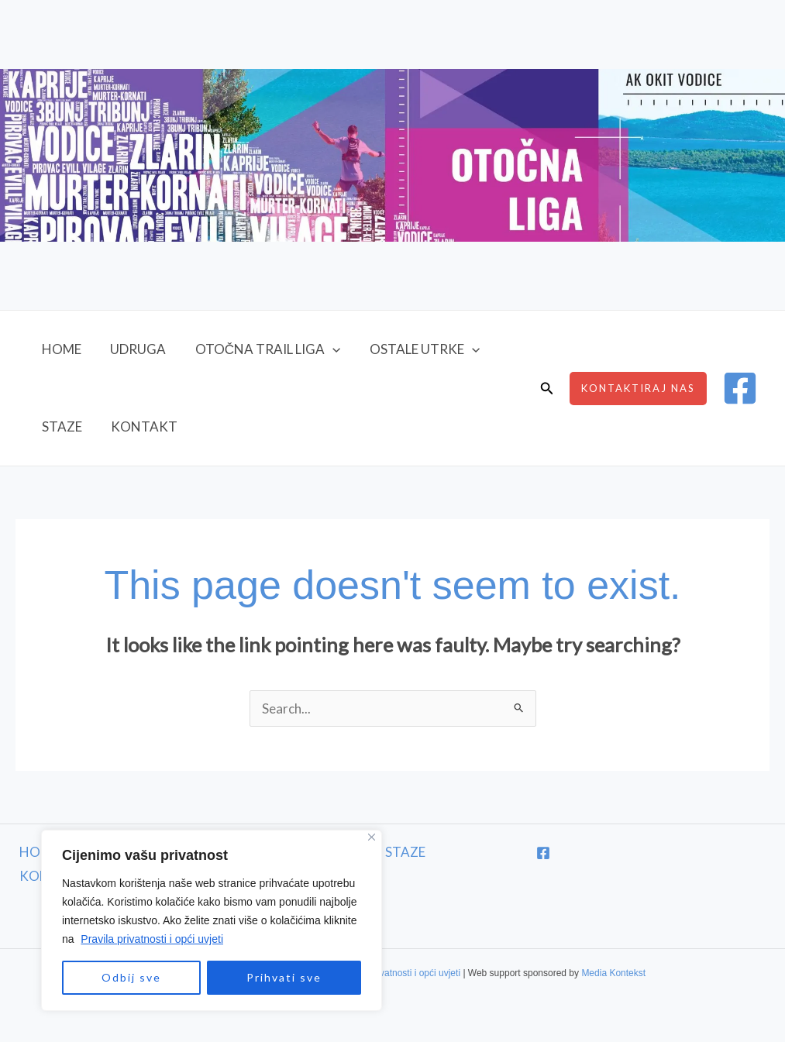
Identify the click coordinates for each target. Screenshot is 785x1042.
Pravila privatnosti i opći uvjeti (142, 939)
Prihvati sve (274, 977)
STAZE (60, 426)
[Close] (361, 837)
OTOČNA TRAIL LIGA (260, 349)
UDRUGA (134, 349)
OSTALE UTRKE (415, 349)
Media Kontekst (613, 973)
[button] (325, 349)
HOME (60, 349)
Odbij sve (121, 977)
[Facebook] (740, 388)
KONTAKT (140, 426)
